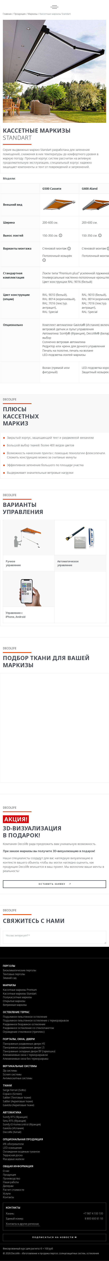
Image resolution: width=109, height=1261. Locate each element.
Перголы (9, 966)
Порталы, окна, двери (19, 1039)
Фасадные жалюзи (13, 1159)
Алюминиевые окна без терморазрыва (25, 1058)
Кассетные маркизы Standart (19, 993)
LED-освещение (12, 1147)
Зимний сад (9, 978)
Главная (7, 13)
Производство (11, 1178)
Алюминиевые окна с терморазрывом (25, 1055)
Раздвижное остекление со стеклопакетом (28, 1028)
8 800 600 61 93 (94, 1218)
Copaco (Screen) (12, 1094)
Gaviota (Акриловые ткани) (18, 1105)
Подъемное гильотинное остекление (25, 1016)
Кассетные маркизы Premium (20, 989)
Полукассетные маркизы (17, 997)
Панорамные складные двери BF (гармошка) (29, 1051)
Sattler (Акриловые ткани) (18, 1101)
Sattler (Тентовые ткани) (17, 1097)
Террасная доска (12, 1155)
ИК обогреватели (13, 1144)
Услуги (6, 1193)
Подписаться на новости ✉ (54, 1237)
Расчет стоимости (13, 1189)
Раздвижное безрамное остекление (24, 1024)
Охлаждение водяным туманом (21, 1151)
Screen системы (12, 1074)
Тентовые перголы (14, 974)
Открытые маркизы (14, 1001)
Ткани (7, 1085)
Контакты (8, 1197)
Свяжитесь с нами (34, 921)
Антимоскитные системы (17, 1078)
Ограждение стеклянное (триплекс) (24, 1031)
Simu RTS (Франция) (14, 1121)
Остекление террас (16, 1012)
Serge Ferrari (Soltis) (14, 1090)
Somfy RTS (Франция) (15, 1117)
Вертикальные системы (20, 1066)
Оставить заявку (55, 883)
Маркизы (32, 13)
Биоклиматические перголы (19, 970)
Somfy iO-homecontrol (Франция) (22, 1124)
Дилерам (8, 1186)
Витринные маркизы (15, 1005)
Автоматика (12, 1112)
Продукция (20, 13)
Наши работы (11, 1182)
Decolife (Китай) (12, 1132)
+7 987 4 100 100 (93, 1213)
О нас (6, 1171)
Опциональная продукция (23, 1139)
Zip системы (10, 1070)
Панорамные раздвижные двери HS (24, 1043)
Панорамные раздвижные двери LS (23, 1047)
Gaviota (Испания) (13, 1128)
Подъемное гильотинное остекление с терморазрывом (36, 1020)
